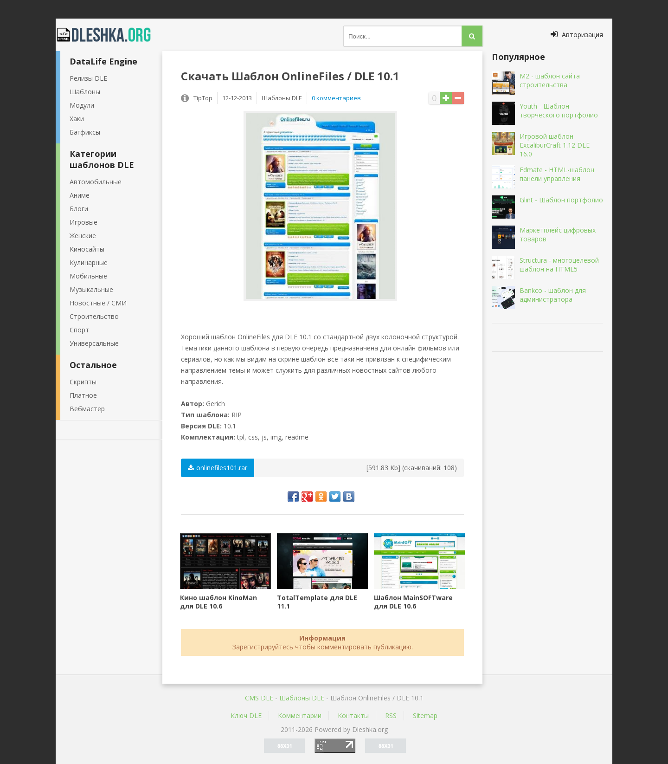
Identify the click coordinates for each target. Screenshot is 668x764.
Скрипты (83, 381)
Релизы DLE (88, 78)
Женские (83, 235)
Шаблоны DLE (301, 697)
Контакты (353, 715)
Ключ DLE (246, 715)
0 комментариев (336, 98)
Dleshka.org (109, 35)
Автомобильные (96, 181)
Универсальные (94, 343)
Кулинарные (89, 262)
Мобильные (88, 276)
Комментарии (299, 715)
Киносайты (87, 249)
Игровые (83, 222)
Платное (83, 395)
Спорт (79, 329)
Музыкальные (91, 289)
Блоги (79, 208)
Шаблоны (85, 91)
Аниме (80, 195)
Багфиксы (85, 132)
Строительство (94, 316)
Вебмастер (87, 408)
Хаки (77, 118)
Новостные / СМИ (98, 302)
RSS (391, 715)
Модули (82, 105)
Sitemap (425, 715)
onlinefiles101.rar (217, 467)
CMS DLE (259, 697)
